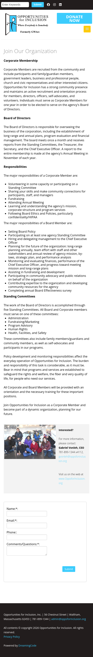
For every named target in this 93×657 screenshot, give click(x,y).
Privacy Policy (12, 636)
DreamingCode (28, 645)
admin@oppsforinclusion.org (68, 619)
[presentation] (27, 570)
